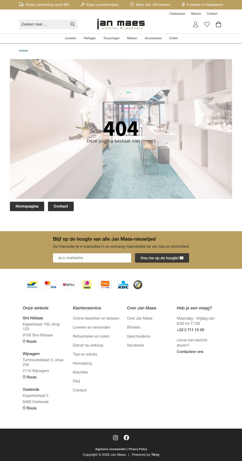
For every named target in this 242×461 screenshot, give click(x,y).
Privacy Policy (138, 449)
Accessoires (153, 38)
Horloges (90, 38)
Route (30, 341)
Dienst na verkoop (88, 346)
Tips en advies (85, 355)
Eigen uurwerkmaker (100, 5)
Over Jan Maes (139, 319)
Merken (132, 38)
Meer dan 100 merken (150, 5)
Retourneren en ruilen (91, 337)
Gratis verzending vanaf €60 (44, 5)
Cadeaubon (177, 14)
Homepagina (27, 207)
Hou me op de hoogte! (162, 258)
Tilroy (155, 455)
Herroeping (82, 364)
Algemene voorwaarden (110, 449)
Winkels (133, 328)
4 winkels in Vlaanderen (202, 5)
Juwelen (70, 38)
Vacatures (135, 346)
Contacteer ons (190, 352)
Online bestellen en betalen (96, 319)
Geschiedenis (138, 337)
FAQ (76, 382)
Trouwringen (111, 38)
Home (23, 51)
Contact (212, 14)
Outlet (173, 38)
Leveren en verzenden (91, 328)
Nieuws (196, 14)
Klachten (80, 373)
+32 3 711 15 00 (190, 330)
